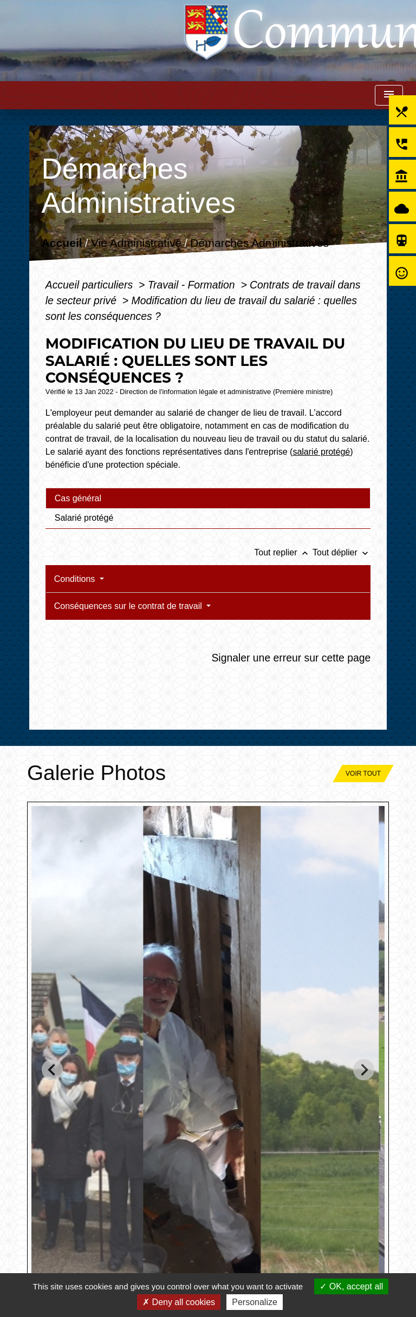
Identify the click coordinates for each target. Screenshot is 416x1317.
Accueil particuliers (91, 285)
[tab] (208, 498)
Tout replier (283, 552)
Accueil (61, 243)
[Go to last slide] (52, 1069)
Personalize (254, 1302)
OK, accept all (351, 1286)
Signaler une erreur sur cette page (290, 658)
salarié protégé (321, 451)
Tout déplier (341, 552)
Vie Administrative (136, 243)
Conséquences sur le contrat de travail (129, 606)
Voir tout (363, 773)
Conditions (76, 579)
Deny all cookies (178, 1302)
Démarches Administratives (259, 243)
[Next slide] (363, 1069)
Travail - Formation (193, 285)
